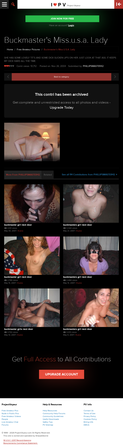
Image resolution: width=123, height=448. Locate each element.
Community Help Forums (54, 413)
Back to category (61, 77)
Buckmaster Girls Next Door (18, 329)
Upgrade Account (61, 374)
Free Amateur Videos (11, 416)
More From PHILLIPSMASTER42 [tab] (23, 174)
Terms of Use (89, 413)
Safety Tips (48, 422)
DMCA (86, 425)
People (5, 419)
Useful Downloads (51, 419)
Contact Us (89, 410)
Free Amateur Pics (10, 410)
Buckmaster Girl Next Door (18, 225)
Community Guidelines (53, 416)
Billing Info (88, 422)
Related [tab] (48, 174)
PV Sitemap (48, 425)
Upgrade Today (61, 107)
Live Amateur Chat (10, 422)
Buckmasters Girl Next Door (77, 225)
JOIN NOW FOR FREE (62, 18)
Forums (5, 425)
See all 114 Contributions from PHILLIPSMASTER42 (89, 174)
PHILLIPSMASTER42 (93, 66)
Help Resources (50, 410)
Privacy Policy (90, 416)
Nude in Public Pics (10, 413)
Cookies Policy (90, 419)
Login (71, 25)
